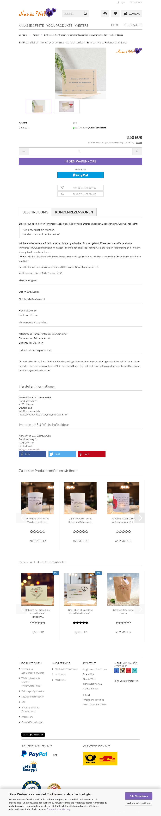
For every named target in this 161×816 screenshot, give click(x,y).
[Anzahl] (80, 151)
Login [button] (121, 2)
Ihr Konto (60, 674)
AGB (23, 702)
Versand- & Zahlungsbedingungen (33, 670)
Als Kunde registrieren (66, 668)
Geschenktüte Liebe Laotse (123, 611)
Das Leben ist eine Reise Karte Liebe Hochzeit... (80, 611)
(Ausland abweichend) (97, 128)
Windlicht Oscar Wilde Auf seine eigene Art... (123, 520)
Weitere (81, 25)
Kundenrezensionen (74, 212)
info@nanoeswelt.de (93, 699)
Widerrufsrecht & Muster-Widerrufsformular (31, 682)
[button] (24, 151)
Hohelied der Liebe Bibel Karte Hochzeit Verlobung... (37, 613)
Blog (115, 25)
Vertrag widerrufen (33, 734)
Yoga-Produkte (59, 25)
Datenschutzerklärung (58, 809)
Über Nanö (133, 25)
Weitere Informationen (139, 803)
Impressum (27, 716)
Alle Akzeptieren (139, 795)
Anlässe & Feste (31, 25)
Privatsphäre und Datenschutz (30, 709)
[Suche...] (85, 13)
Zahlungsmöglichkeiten (33, 691)
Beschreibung (35, 212)
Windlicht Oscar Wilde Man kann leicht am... (37, 520)
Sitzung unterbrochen (32, 696)
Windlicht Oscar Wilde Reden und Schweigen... (80, 520)
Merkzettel (136, 2)
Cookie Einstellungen (32, 722)
